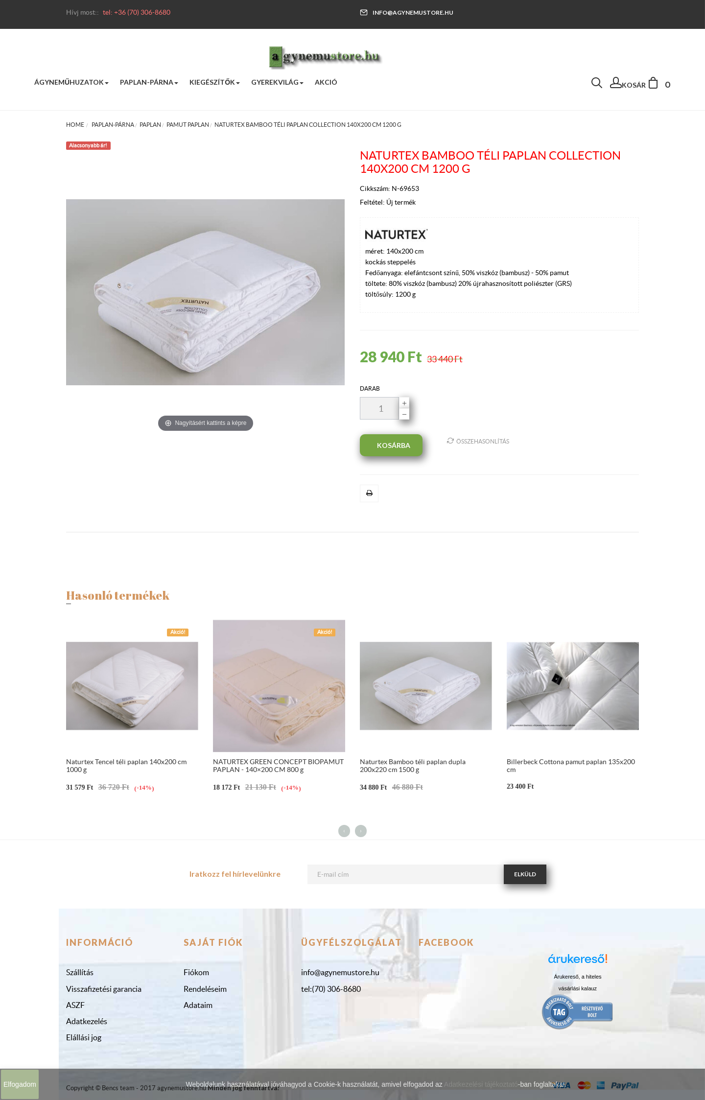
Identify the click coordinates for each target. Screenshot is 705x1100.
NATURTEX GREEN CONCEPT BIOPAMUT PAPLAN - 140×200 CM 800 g (278, 765)
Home (75, 124)
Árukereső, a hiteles (577, 977)
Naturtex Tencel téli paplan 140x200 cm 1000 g (126, 765)
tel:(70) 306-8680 (331, 988)
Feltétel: (373, 202)
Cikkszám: (376, 188)
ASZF (75, 1005)
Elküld (525, 874)
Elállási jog (83, 1037)
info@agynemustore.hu (406, 12)
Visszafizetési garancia (103, 988)
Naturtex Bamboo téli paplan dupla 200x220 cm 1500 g (413, 765)
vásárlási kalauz (578, 988)
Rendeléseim (205, 988)
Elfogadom (19, 1084)
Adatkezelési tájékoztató (481, 1084)
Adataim (198, 1005)
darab (370, 388)
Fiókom (196, 972)
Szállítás (80, 972)
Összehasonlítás (478, 441)
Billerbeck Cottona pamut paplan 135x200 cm (571, 765)
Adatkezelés (86, 1021)
